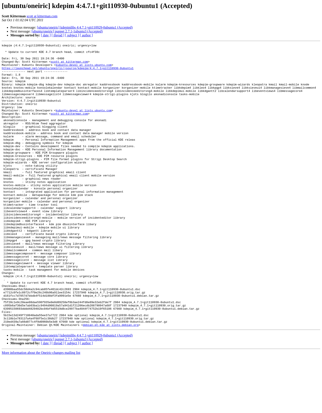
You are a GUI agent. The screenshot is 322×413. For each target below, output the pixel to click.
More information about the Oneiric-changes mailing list (41, 409)
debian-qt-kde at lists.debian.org (110, 381)
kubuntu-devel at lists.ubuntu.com (84, 69)
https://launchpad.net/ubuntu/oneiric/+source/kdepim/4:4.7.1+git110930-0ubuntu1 (67, 73)
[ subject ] (72, 35)
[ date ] (46, 35)
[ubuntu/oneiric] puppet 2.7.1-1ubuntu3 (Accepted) (67, 31)
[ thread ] (58, 35)
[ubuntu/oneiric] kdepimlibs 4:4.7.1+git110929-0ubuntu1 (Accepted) (85, 27)
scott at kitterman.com (42, 16)
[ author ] (86, 35)
